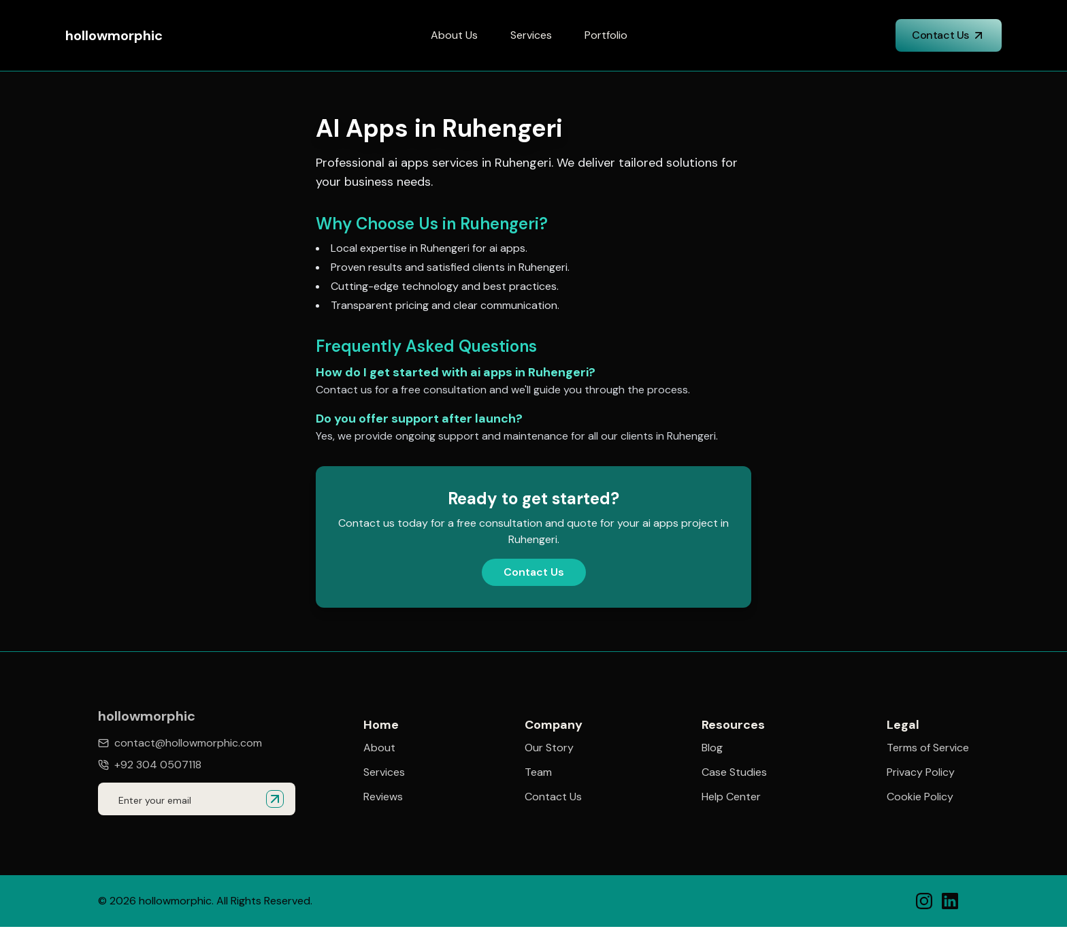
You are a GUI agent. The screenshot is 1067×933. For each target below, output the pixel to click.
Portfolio (606, 35)
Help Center (731, 797)
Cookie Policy (920, 798)
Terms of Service (928, 749)
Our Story (549, 748)
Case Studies (734, 772)
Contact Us (948, 35)
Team (538, 772)
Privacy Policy (921, 774)
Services (531, 35)
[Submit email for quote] (275, 799)
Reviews (383, 797)
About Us (454, 35)
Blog (712, 748)
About (379, 748)
